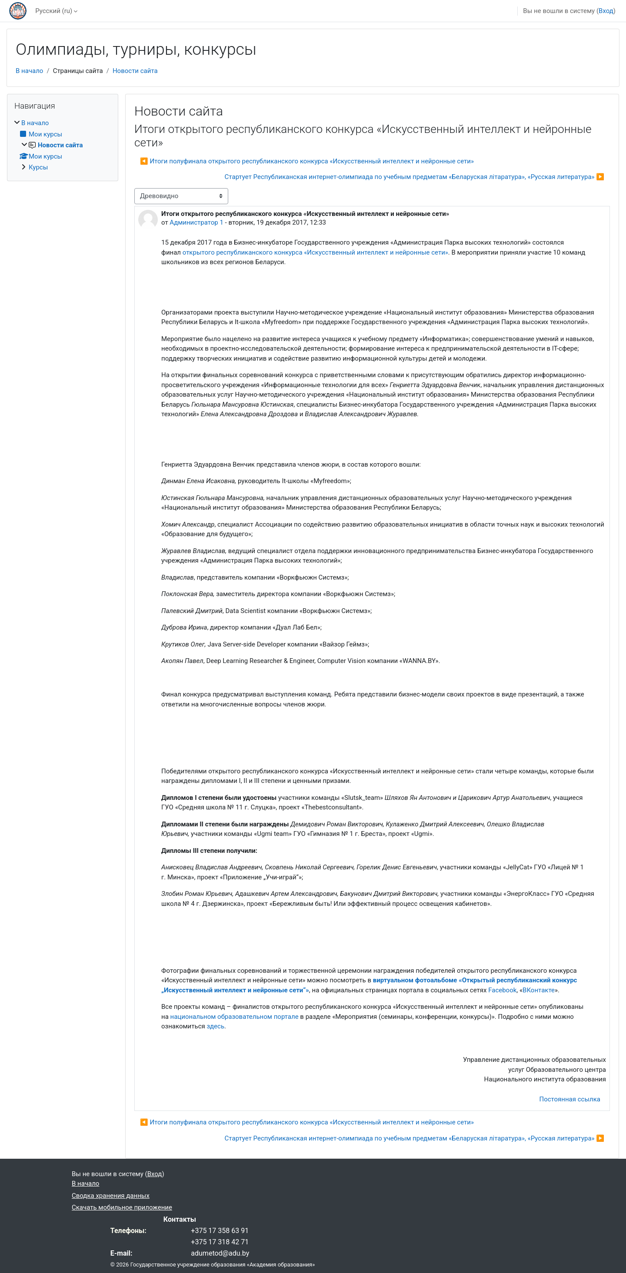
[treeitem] (62, 145)
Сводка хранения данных (111, 1196)
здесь (215, 1026)
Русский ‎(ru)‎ (53, 11)
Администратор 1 (196, 222)
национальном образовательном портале (234, 1017)
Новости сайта (135, 71)
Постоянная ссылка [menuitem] (569, 1099)
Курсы (38, 167)
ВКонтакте (539, 990)
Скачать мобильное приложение (122, 1207)
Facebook (502, 990)
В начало (29, 71)
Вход (606, 11)
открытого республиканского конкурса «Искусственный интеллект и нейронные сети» (315, 252)
